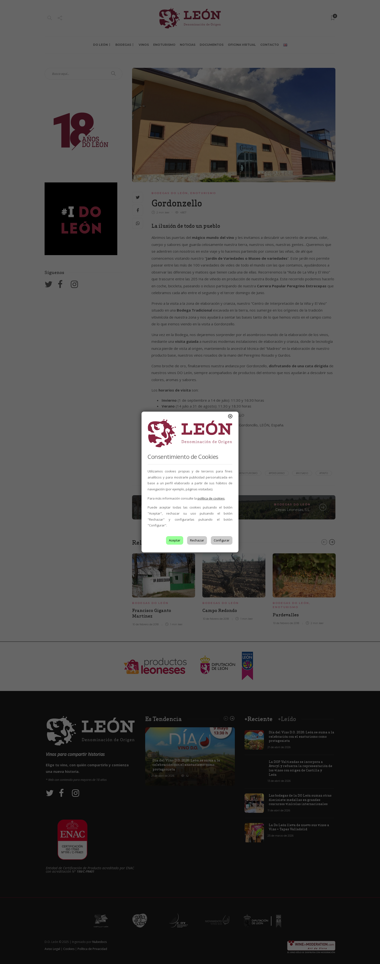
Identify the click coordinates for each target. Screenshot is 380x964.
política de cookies (211, 498)
